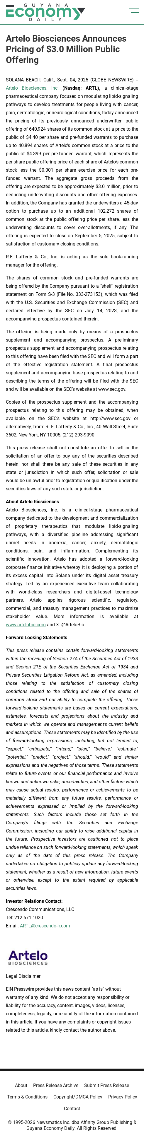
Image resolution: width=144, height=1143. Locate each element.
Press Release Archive (55, 1085)
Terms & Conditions (27, 1097)
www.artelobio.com (26, 624)
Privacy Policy (122, 1097)
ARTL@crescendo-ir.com (45, 926)
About (21, 1085)
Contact (72, 1108)
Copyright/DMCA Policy (77, 1097)
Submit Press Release (106, 1085)
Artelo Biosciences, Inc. (32, 88)
